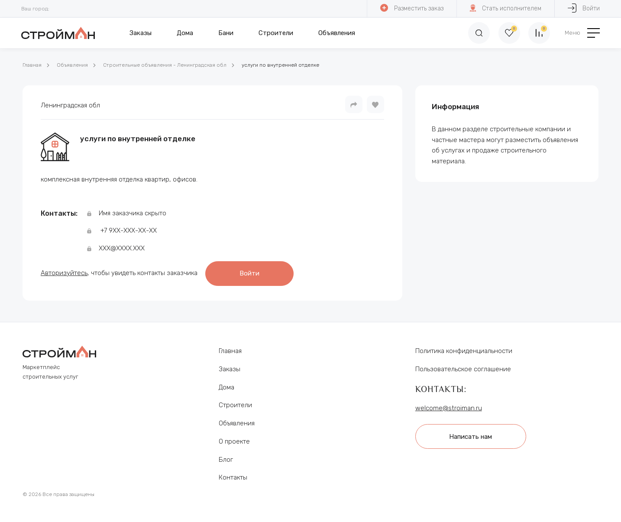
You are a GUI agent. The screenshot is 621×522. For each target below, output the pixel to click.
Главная (32, 65)
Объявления (336, 33)
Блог (226, 459)
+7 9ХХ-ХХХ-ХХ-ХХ (128, 230)
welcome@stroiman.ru (448, 407)
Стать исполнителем (505, 8)
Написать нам (471, 436)
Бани (225, 33)
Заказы (140, 33)
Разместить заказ (411, 8)
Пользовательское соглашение (463, 369)
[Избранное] (509, 33)
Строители (276, 33)
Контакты (233, 477)
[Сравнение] (539, 33)
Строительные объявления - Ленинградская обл (164, 65)
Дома (185, 33)
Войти (584, 8)
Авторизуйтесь (64, 272)
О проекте (234, 441)
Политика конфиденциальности (463, 350)
